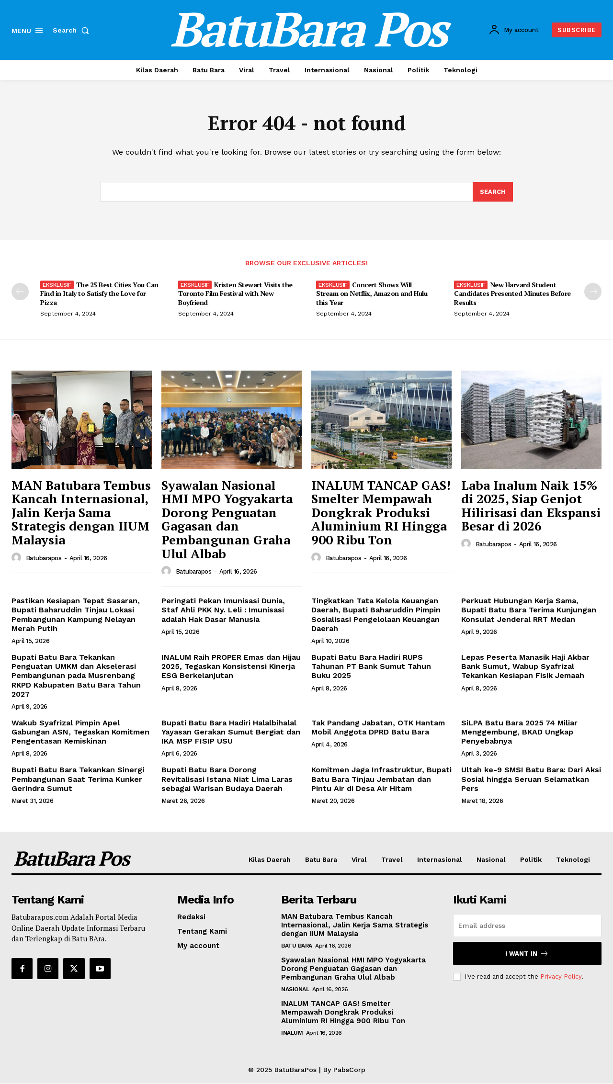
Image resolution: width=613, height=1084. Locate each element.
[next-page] (593, 292)
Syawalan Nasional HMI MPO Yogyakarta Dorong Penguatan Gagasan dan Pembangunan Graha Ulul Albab (227, 519)
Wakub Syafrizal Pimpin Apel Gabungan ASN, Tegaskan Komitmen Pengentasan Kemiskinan (80, 732)
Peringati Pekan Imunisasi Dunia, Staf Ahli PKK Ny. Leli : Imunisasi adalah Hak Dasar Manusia (223, 610)
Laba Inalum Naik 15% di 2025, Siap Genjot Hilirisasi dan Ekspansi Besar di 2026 (531, 506)
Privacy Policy (560, 977)
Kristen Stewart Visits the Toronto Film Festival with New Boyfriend (235, 294)
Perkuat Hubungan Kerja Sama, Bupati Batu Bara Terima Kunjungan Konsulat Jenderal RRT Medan (528, 610)
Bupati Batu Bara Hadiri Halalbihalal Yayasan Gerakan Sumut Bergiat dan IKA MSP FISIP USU (230, 732)
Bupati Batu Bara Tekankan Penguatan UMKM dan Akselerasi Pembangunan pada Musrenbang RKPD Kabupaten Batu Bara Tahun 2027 (76, 677)
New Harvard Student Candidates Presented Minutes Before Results (512, 294)
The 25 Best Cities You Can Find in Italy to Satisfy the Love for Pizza (99, 294)
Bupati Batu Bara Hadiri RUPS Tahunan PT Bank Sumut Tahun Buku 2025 (371, 667)
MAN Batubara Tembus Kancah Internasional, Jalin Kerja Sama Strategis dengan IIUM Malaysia (81, 512)
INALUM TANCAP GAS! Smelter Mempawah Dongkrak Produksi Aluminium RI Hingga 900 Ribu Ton (381, 512)
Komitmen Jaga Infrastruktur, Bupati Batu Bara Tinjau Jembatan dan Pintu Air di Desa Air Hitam (381, 779)
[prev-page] (20, 292)
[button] (73, 30)
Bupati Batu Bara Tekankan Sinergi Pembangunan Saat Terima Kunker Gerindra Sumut (77, 779)
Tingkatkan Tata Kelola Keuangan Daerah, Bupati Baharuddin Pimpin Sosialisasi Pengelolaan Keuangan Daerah (376, 615)
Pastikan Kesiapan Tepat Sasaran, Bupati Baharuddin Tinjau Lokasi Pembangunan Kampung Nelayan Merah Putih (75, 615)
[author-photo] (17, 558)
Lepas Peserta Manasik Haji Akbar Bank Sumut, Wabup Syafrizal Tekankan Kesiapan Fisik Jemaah (525, 667)
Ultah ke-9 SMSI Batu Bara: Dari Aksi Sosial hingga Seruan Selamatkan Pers (531, 779)
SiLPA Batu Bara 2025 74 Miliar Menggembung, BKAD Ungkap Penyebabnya (519, 732)
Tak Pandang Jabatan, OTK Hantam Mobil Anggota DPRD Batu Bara (378, 728)
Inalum (292, 1033)
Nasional (295, 989)
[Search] (493, 192)
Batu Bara (296, 946)
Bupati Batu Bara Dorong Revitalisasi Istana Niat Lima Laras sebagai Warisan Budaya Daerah (227, 779)
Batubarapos (44, 558)
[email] (527, 926)
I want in (527, 954)
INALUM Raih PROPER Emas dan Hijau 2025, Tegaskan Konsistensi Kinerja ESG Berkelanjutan (231, 667)
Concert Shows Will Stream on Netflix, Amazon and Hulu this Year (371, 294)
